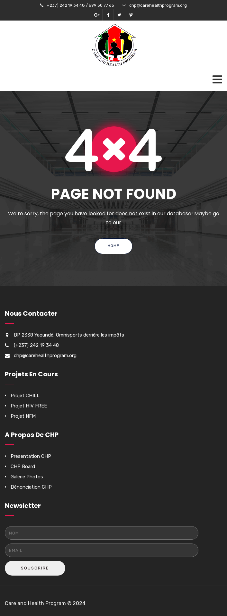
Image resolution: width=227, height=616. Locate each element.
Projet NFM (23, 416)
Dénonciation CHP (31, 487)
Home (113, 246)
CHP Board (23, 466)
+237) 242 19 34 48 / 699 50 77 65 (80, 5)
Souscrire (35, 568)
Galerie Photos (27, 477)
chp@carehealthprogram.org (158, 5)
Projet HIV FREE (29, 406)
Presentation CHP (31, 456)
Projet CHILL (25, 395)
